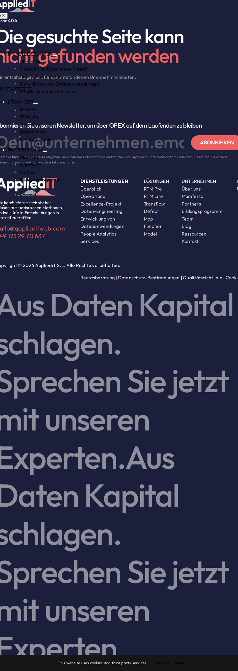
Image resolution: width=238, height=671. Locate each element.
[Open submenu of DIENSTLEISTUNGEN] (55, 55)
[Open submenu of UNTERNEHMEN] (45, 151)
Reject (178, 662)
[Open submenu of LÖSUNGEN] (35, 103)
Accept (163, 662)
